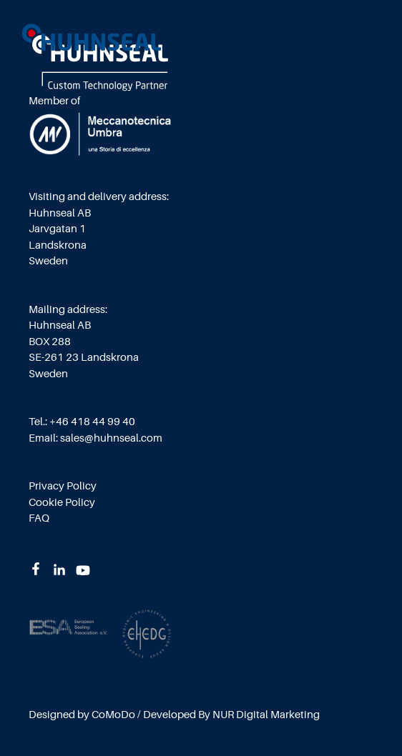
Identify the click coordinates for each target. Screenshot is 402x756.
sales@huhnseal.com (111, 438)
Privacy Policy (63, 486)
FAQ (39, 518)
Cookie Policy (62, 503)
